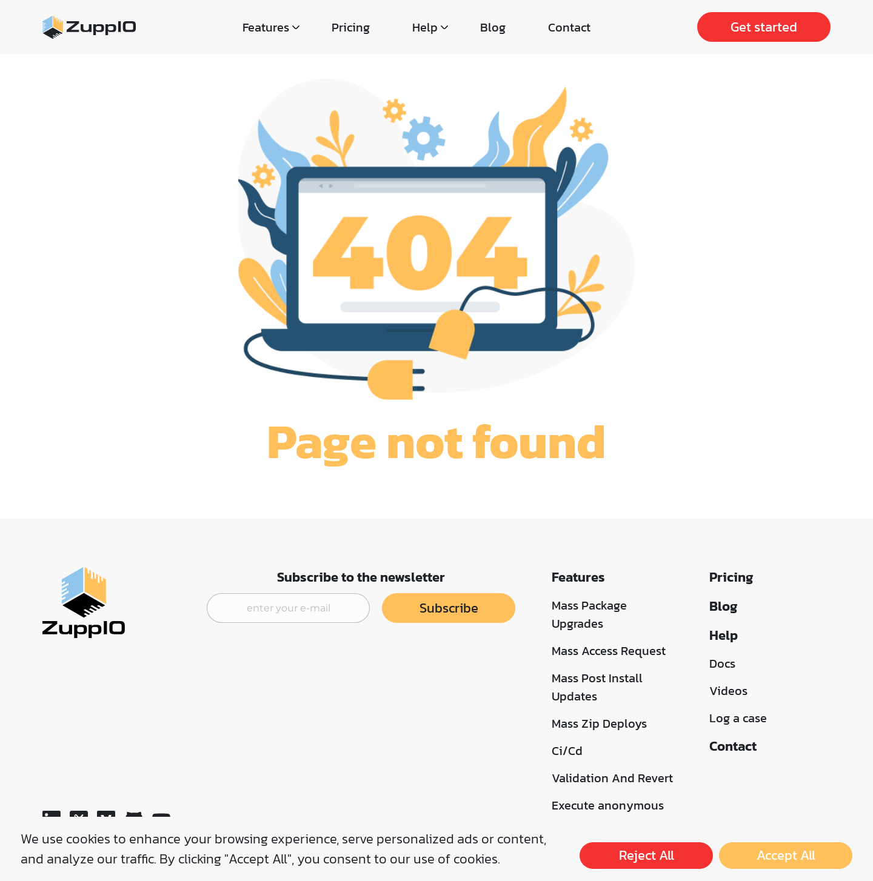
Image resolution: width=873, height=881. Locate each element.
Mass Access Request (609, 651)
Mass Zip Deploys (599, 723)
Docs (722, 663)
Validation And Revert (612, 778)
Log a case (738, 718)
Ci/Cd (567, 751)
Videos (728, 691)
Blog (493, 27)
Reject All (646, 855)
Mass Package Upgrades (589, 614)
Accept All (786, 855)
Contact (569, 27)
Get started (764, 27)
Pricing (351, 27)
